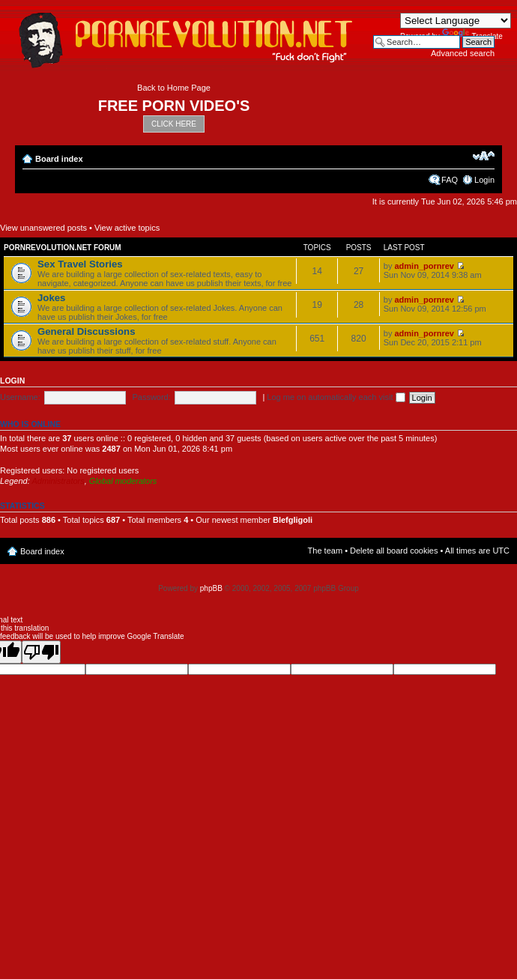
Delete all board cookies (394, 550)
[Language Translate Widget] (455, 20)
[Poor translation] (41, 652)
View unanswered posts (43, 227)
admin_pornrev (423, 265)
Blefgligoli (292, 519)
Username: (20, 396)
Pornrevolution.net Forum (62, 247)
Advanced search (463, 53)
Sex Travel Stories (80, 264)
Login (484, 179)
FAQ (449, 179)
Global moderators (123, 480)
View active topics (127, 227)
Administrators (57, 480)
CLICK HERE (173, 124)
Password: (151, 396)
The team (325, 550)
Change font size (484, 156)
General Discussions (86, 331)
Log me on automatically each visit (336, 396)
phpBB (211, 588)
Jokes (51, 297)
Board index (59, 158)
